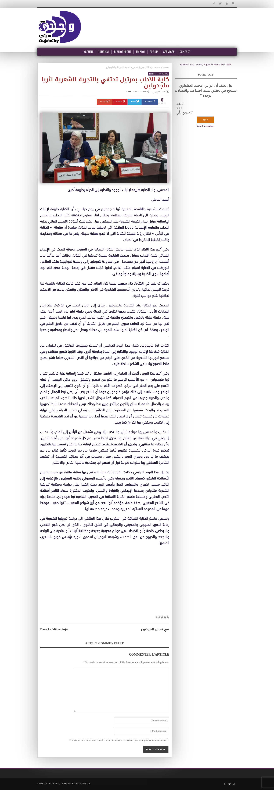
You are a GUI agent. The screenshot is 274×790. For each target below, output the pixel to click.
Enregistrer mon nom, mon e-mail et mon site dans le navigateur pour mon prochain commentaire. (117, 740)
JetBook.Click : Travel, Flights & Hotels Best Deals (205, 64)
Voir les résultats (205, 126)
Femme (166, 67)
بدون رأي (183, 112)
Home (157, 67)
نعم (178, 104)
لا (177, 108)
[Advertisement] (104, 587)
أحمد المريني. (159, 92)
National (163, 73)
